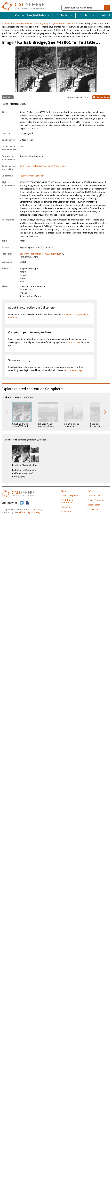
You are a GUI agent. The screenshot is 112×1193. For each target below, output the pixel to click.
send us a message (73, 370)
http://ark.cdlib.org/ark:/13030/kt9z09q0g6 (40, 254)
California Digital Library (28, 512)
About (106, 15)
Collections (64, 15)
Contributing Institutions (32, 15)
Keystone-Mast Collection (63, 23)
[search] (107, 8)
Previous (6, 412)
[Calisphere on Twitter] (22, 503)
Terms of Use (94, 496)
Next (105, 412)
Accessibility (94, 505)
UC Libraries (35, 509)
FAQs (90, 491)
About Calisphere (69, 496)
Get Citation (8, 97)
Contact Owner (101, 97)
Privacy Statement (96, 500)
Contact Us (93, 509)
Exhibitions (87, 15)
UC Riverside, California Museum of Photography (25, 23)
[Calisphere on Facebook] (27, 503)
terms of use (74, 342)
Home (64, 491)
